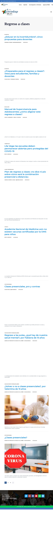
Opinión (25, 4)
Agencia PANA (46, 4)
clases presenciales (9, 169)
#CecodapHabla (8, 284)
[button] (51, 1)
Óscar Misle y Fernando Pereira (12, 79)
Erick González (8, 154)
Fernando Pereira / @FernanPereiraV (13, 42)
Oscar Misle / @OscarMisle (11, 289)
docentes (7, 34)
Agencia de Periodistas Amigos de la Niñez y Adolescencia (18, 340)
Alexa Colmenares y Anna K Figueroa (13, 117)
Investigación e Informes (35, 4)
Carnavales (7, 143)
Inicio (20, 4)
